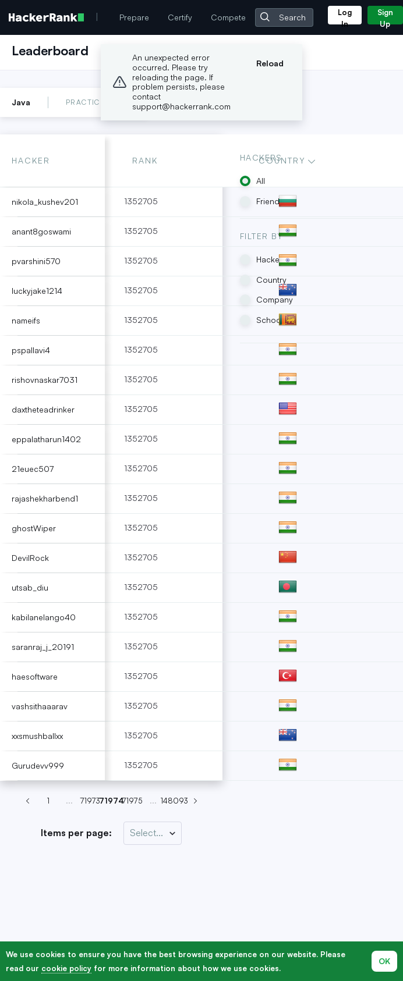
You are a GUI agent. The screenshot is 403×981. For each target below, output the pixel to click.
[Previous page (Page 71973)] (27, 801)
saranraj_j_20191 (43, 647)
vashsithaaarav (40, 706)
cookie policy (66, 968)
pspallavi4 (31, 350)
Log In (345, 16)
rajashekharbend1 (45, 498)
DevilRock (30, 558)
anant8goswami (41, 231)
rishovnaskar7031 (44, 380)
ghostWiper (34, 528)
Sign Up (385, 16)
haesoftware (35, 676)
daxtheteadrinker (43, 409)
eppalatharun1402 (46, 439)
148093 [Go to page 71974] (174, 800)
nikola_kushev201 (45, 202)
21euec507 (33, 469)
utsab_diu (30, 587)
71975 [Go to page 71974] (132, 800)
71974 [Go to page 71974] (111, 800)
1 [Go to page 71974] (48, 800)
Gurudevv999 (38, 765)
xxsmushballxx (37, 736)
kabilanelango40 (44, 617)
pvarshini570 (36, 261)
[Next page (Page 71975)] (195, 801)
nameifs (26, 320)
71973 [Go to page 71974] (90, 800)
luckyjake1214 (37, 291)
